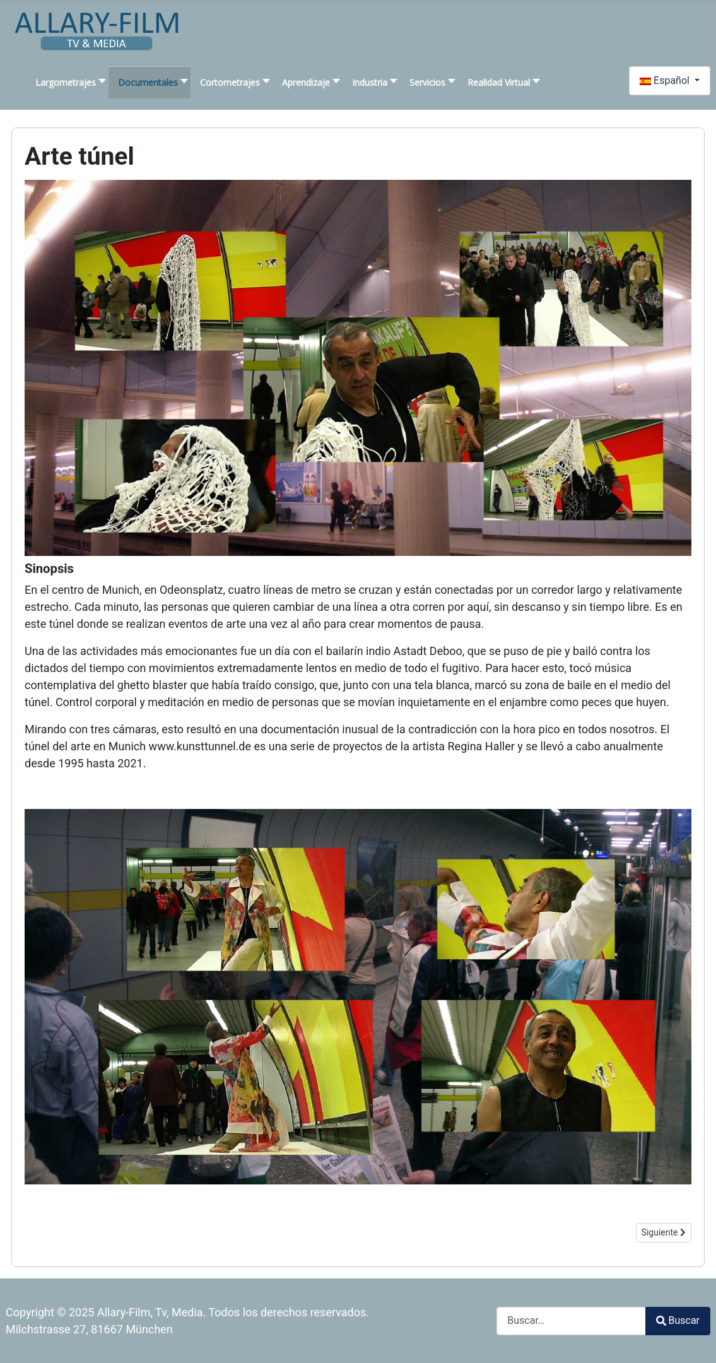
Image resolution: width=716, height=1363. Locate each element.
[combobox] (571, 1321)
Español (666, 80)
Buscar (678, 1320)
